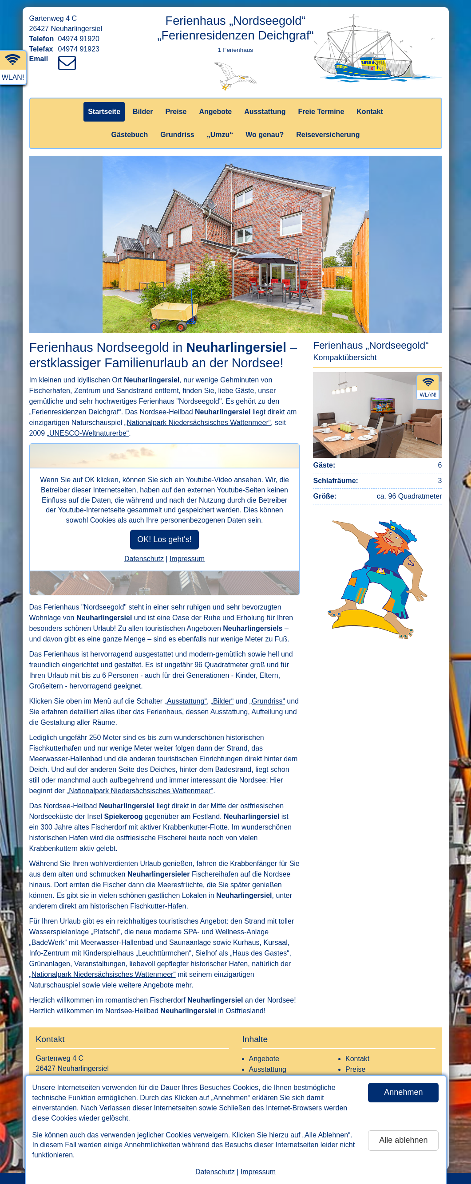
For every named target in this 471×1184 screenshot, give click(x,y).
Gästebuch (129, 134)
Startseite (104, 111)
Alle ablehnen (403, 1140)
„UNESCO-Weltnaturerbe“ (88, 433)
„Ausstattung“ (186, 701)
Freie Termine (321, 111)
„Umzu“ (220, 134)
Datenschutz (215, 1172)
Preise (175, 111)
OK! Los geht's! (164, 539)
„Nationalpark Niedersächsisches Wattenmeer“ (197, 422)
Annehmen (403, 1092)
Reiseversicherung (328, 134)
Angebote (215, 111)
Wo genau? (264, 134)
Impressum (258, 1172)
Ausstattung (264, 111)
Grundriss (177, 134)
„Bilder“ (222, 701)
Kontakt (369, 111)
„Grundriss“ (267, 701)
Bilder (143, 111)
